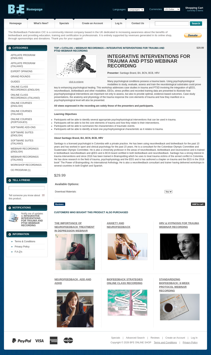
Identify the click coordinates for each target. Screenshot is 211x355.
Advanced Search (135, 337)
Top (56, 48)
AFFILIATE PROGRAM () (23, 57)
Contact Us (138, 23)
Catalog (67, 48)
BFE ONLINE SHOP (140, 342)
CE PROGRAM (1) (21, 170)
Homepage (16, 23)
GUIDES (15, 81)
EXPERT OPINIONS (21, 71)
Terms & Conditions (25, 241)
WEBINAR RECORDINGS (89, 48)
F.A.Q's (18, 251)
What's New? (41, 23)
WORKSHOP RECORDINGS (26, 165)
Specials (64, 23)
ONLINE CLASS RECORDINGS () (25, 88)
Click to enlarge (76, 81)
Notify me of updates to (32, 219)
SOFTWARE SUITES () (22, 134)
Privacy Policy (22, 246)
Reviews (155, 337)
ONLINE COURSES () (21, 104)
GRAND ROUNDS (20, 76)
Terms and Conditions (165, 342)
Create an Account (92, 23)
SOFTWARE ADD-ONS (23, 127)
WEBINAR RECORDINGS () (25, 150)
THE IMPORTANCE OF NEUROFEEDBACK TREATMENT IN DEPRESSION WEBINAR (74, 227)
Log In (118, 23)
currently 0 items (194, 9)
